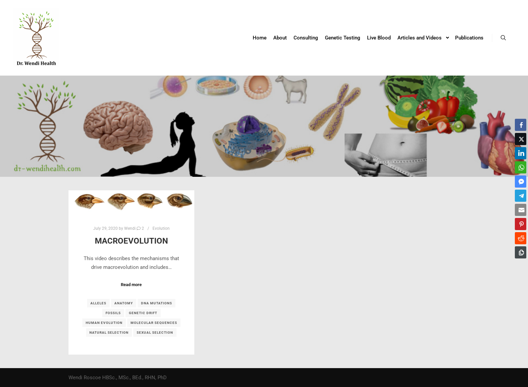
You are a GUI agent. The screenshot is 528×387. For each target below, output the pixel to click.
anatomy (123, 303)
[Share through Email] (520, 210)
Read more (131, 284)
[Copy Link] (520, 252)
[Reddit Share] (520, 238)
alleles (98, 303)
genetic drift (143, 313)
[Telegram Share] (520, 196)
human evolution (104, 323)
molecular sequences (154, 323)
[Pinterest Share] (520, 224)
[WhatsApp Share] (520, 167)
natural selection (109, 332)
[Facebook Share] (520, 125)
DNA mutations (156, 303)
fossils (113, 313)
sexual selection (155, 332)
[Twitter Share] (520, 139)
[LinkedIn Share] (520, 153)
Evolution (161, 228)
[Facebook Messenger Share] (520, 181)
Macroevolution (131, 241)
